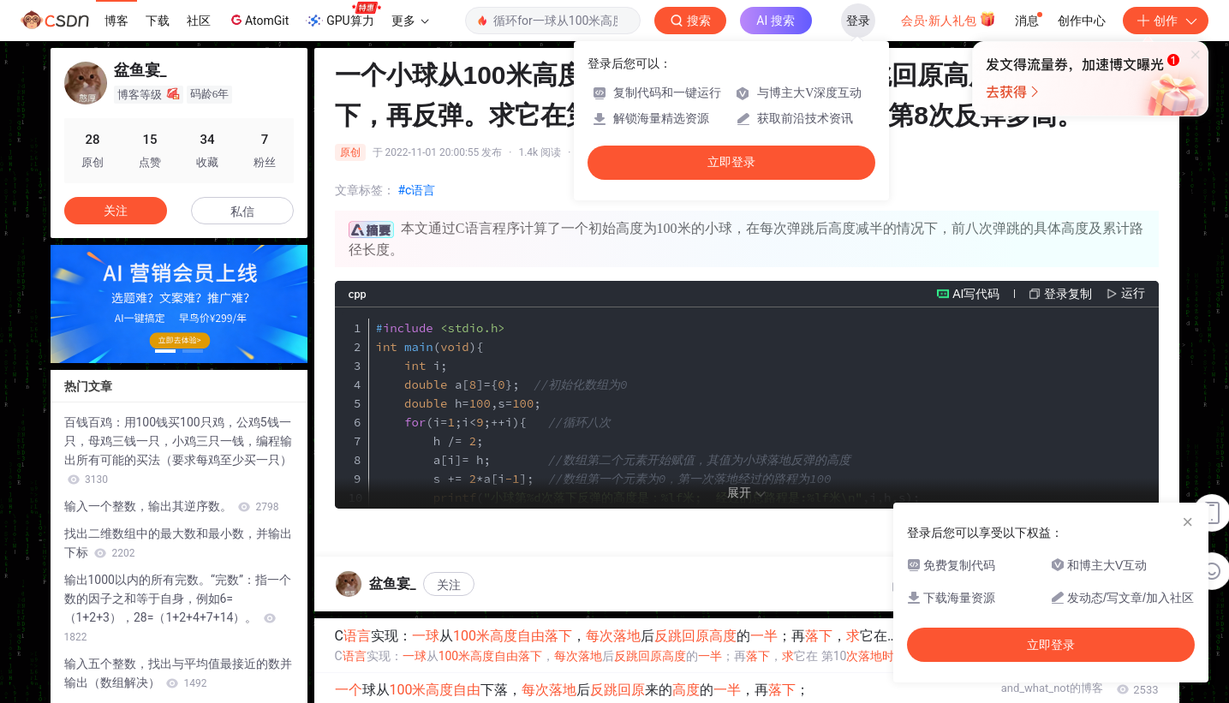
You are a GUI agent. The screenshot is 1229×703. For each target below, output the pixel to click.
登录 (858, 20)
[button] (165, 351)
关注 (449, 585)
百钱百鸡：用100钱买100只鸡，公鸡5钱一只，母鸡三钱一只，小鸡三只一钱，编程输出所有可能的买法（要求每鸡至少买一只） (178, 450)
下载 (158, 20)
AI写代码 (975, 294)
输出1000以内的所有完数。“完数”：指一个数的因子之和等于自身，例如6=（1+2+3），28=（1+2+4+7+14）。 (177, 608)
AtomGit (258, 19)
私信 (242, 211)
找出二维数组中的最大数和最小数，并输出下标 (178, 543)
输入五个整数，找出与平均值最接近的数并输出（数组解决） (178, 673)
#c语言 (417, 190)
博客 (116, 20)
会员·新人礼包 (948, 18)
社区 (199, 20)
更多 (410, 20)
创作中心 (1082, 20)
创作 (1166, 20)
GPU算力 (343, 15)
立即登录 (731, 162)
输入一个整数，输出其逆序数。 (171, 506)
